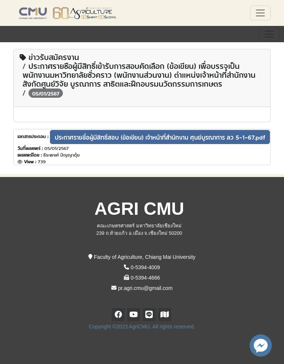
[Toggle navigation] (269, 34)
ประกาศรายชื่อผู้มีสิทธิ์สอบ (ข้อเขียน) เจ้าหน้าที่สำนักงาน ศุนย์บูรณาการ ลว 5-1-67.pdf (160, 137)
